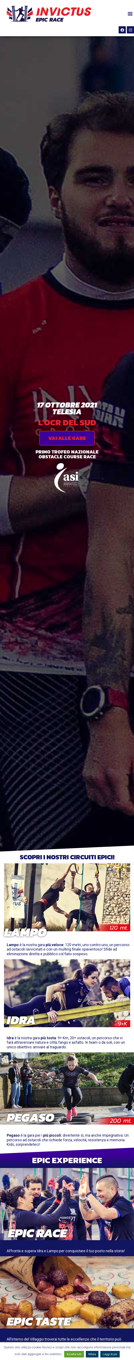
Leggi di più (110, 1354)
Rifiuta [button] (92, 1354)
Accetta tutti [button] (74, 1354)
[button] (130, 14)
